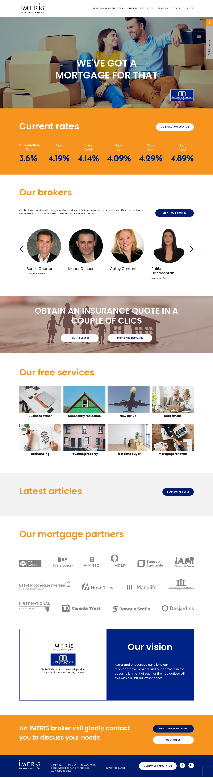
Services (162, 8)
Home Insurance (79, 337)
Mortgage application (109, 8)
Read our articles (178, 491)
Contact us (180, 8)
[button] (21, 245)
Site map (72, 765)
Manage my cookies (61, 771)
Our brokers (136, 8)
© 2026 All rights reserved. (70, 768)
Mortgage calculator (175, 126)
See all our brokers (174, 212)
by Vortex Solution (116, 768)
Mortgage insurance (130, 337)
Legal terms (57, 765)
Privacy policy (88, 765)
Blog (150, 8)
